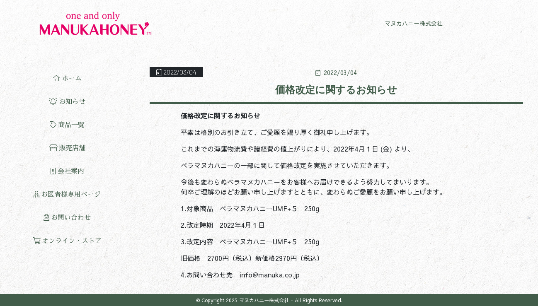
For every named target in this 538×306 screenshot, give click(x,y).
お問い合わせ (67, 217)
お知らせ (67, 101)
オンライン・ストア (67, 240)
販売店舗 (67, 148)
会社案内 (67, 171)
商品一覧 (67, 124)
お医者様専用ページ (67, 194)
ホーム (67, 78)
